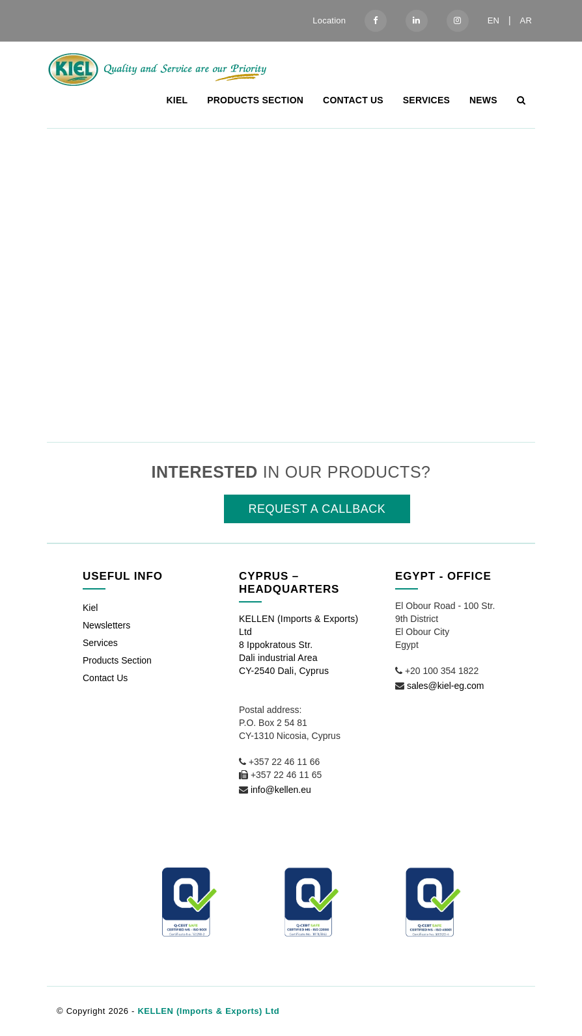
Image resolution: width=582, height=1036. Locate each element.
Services (426, 100)
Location (329, 20)
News (483, 100)
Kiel (177, 100)
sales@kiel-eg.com (445, 685)
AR (526, 20)
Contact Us (353, 100)
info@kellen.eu (281, 789)
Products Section (255, 100)
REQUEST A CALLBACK (317, 508)
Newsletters (106, 625)
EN (493, 20)
